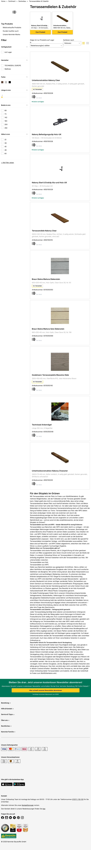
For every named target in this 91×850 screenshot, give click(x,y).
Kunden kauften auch (11, 31)
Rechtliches (6, 726)
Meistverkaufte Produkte (12, 27)
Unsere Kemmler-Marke (11, 34)
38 (6, 143)
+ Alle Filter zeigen (7, 162)
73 (5, 114)
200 (6, 124)
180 (6, 121)
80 (6, 153)
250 (6, 128)
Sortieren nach (68, 40)
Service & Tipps (7, 714)
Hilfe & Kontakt (7, 708)
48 (6, 150)
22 (5, 139)
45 (5, 146)
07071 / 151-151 (77, 799)
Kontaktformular (28, 805)
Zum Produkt (40, 32)
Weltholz (8, 69)
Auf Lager (8, 52)
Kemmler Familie (8, 732)
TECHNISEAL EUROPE (13, 65)
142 (6, 117)
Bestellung (6, 703)
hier (44, 809)
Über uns (5, 720)
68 (6, 110)
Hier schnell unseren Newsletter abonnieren (45, 690)
